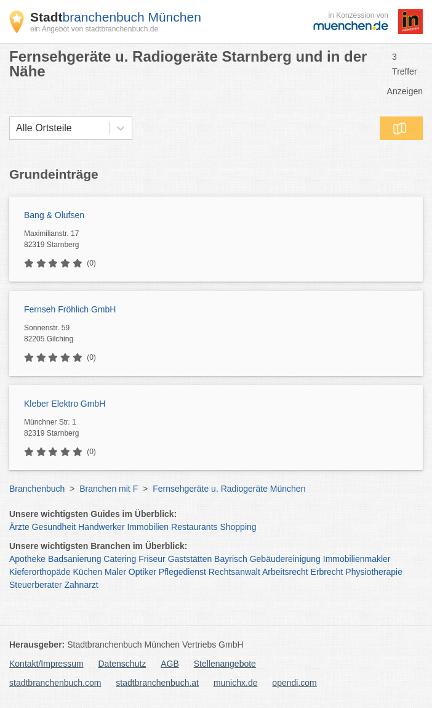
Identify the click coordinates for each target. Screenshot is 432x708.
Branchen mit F (108, 489)
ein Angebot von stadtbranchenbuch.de (94, 29)
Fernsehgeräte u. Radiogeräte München (229, 489)
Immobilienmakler (357, 559)
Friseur (152, 559)
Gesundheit (54, 527)
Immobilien (148, 527)
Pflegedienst (182, 572)
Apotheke (27, 559)
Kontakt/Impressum (46, 664)
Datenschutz (122, 664)
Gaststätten (190, 559)
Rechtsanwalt (234, 572)
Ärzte (19, 527)
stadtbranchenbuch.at (157, 683)
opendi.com (294, 683)
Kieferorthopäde (40, 572)
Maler (115, 572)
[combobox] (16, 128)
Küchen (87, 572)
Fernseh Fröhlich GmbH (70, 309)
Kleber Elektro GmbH (64, 404)
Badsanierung (74, 559)
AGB (170, 664)
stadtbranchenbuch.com (55, 683)
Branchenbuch (37, 489)
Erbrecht (327, 572)
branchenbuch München (115, 17)
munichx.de (236, 683)
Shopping (238, 527)
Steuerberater (35, 585)
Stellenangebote (225, 664)
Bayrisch (230, 559)
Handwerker (101, 527)
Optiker (142, 572)
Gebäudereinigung (285, 559)
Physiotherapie (373, 572)
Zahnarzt (81, 585)
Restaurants (194, 527)
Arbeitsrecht (285, 572)
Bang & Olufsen (54, 215)
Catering (119, 559)
